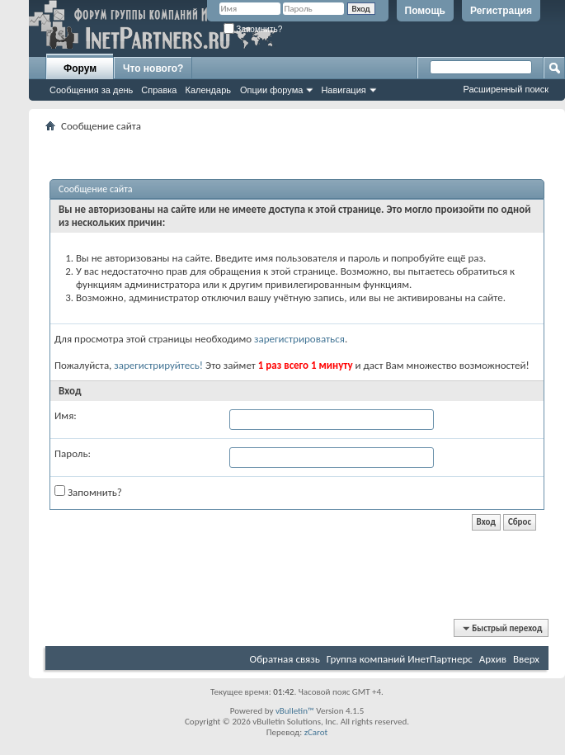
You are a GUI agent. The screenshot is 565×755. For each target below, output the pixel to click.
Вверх (526, 659)
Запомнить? (253, 29)
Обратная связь (285, 659)
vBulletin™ (294, 710)
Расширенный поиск (506, 89)
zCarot (316, 732)
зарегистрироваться (299, 339)
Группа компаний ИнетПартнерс (400, 659)
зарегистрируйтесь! (158, 365)
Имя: (65, 415)
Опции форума (271, 90)
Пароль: (72, 453)
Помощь (425, 11)
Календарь (208, 90)
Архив (492, 659)
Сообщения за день (91, 90)
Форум (80, 68)
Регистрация (501, 11)
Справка (159, 90)
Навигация (343, 90)
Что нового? (153, 68)
